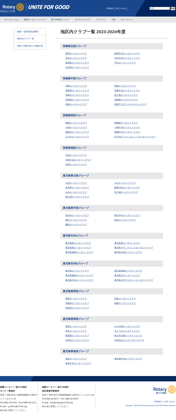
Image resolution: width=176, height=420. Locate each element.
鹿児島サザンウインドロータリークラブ (133, 247)
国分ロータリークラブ (76, 220)
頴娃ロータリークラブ (125, 298)
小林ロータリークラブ (76, 127)
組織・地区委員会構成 (27, 31)
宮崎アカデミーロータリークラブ (130, 104)
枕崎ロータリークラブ (125, 303)
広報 (113, 19)
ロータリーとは (12, 19)
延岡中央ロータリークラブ (127, 53)
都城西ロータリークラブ (126, 123)
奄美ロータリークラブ (76, 359)
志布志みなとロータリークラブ (129, 340)
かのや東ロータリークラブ (127, 326)
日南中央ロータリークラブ (78, 160)
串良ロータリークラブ (76, 331)
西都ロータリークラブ (125, 86)
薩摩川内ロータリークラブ (127, 187)
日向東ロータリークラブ (77, 67)
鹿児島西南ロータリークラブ (128, 271)
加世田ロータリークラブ (77, 308)
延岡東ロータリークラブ (77, 63)
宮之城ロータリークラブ (126, 192)
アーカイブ (101, 19)
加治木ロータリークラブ (77, 215)
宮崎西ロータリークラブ (77, 90)
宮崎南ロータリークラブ (77, 99)
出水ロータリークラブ (76, 192)
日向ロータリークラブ (76, 58)
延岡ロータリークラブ (76, 53)
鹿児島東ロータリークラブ (127, 243)
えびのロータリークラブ (77, 137)
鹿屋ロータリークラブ (76, 326)
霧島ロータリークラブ (76, 224)
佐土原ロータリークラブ (126, 95)
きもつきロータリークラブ (127, 331)
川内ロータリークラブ (76, 183)
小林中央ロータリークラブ (127, 127)
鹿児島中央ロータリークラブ (79, 280)
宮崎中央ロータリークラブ (127, 90)
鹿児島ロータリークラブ (77, 271)
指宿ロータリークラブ (76, 298)
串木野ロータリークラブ (77, 187)
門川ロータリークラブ (125, 63)
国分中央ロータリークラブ (127, 215)
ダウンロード (127, 19)
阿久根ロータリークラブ (77, 197)
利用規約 (110, 8)
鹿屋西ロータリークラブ (77, 335)
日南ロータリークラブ (76, 155)
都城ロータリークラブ (76, 123)
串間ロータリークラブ (76, 164)
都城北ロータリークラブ (77, 132)
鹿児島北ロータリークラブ (127, 275)
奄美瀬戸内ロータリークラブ (128, 359)
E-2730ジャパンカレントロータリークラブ (134, 137)
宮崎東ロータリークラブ (126, 99)
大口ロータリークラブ (125, 183)
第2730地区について (60, 19)
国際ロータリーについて (35, 19)
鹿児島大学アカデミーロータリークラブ (133, 280)
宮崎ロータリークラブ (76, 86)
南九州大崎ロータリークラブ (128, 335)
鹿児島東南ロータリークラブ (79, 275)
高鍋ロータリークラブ (76, 104)
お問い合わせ (120, 8)
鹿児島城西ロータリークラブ (79, 252)
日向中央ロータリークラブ (127, 58)
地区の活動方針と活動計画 (30, 46)
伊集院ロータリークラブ (77, 303)
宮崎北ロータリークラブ (77, 95)
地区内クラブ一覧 (25, 38)
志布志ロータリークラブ (77, 340)
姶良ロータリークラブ (125, 220)
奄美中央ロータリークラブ (78, 363)
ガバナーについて (83, 19)
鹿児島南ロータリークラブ (78, 243)
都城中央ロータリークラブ (127, 132)
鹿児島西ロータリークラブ (78, 247)
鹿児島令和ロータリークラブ (128, 252)
